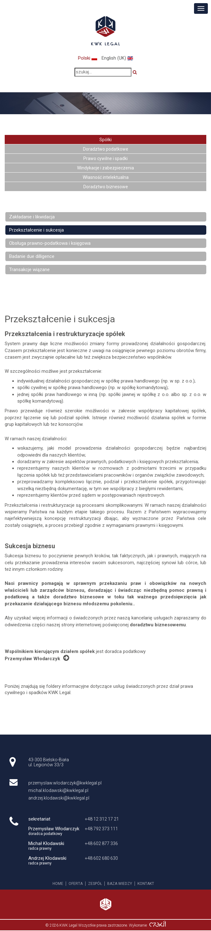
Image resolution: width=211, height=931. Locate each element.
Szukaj (137, 72)
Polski (88, 58)
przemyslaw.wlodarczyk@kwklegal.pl (65, 782)
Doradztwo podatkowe (105, 149)
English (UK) (117, 58)
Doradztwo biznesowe (105, 186)
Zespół (95, 883)
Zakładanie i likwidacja (32, 217)
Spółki (105, 139)
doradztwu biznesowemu (158, 625)
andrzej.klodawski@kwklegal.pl (58, 797)
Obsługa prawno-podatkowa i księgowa (50, 243)
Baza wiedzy (119, 883)
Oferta (76, 883)
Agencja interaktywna (157, 925)
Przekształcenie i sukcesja (36, 230)
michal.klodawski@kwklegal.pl (58, 790)
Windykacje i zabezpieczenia (105, 167)
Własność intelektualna (106, 177)
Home (58, 883)
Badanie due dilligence (31, 256)
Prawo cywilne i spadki (105, 158)
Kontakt (145, 883)
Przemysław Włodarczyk (37, 658)
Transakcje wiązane (29, 269)
